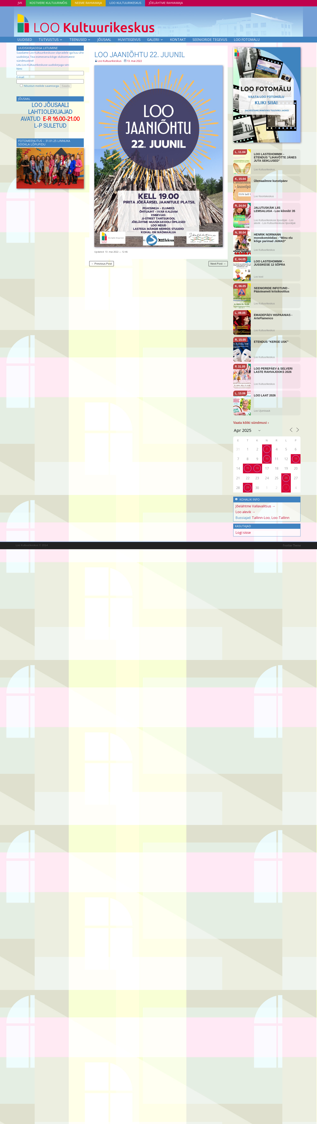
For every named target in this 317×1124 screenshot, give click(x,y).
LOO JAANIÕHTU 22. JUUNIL (139, 54)
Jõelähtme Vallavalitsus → (255, 506)
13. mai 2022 (134, 61)
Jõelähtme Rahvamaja (166, 3)
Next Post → (218, 263)
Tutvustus (49, 39)
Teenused (78, 39)
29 (247, 487)
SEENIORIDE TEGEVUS (210, 39)
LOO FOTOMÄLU (247, 39)
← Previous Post (101, 263)
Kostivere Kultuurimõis (48, 3)
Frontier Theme (292, 545)
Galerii (153, 39)
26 (286, 478)
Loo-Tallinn (280, 517)
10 (266, 458)
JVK (20, 3)
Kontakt (178, 39)
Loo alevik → (245, 512)
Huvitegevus (129, 39)
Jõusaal (104, 39)
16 (257, 468)
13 (295, 458)
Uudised (24, 39)
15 (247, 468)
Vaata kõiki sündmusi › (251, 422)
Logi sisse (243, 532)
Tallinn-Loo (261, 517)
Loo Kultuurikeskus (125, 3)
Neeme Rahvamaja (88, 3)
